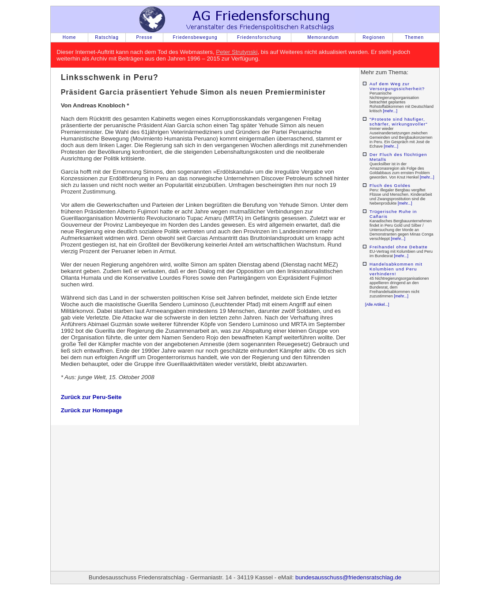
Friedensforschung (259, 37)
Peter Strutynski (236, 52)
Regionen (374, 37)
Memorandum (323, 37)
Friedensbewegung (195, 37)
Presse (144, 37)
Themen (414, 37)
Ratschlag (106, 37)
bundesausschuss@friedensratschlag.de (348, 577)
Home (69, 37)
